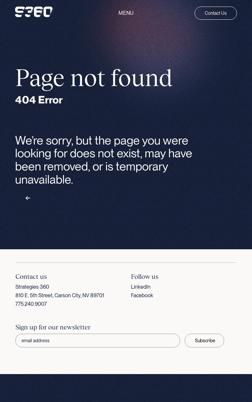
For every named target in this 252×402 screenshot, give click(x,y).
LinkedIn (141, 287)
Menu (126, 13)
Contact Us (216, 13)
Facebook (142, 295)
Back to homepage (46, 198)
